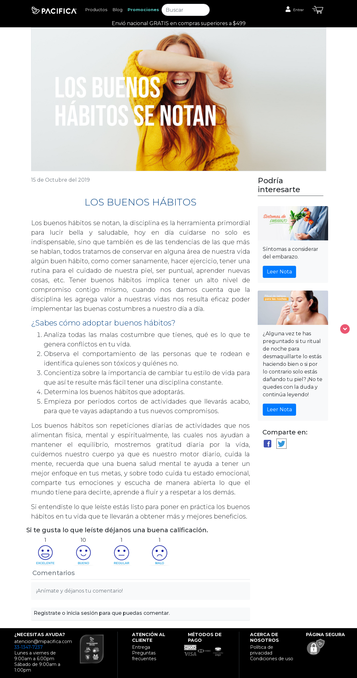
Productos (96, 9)
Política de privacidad (261, 650)
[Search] (186, 10)
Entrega (141, 647)
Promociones (143, 9)
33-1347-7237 (28, 647)
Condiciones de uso (271, 658)
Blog (117, 9)
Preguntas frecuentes (144, 655)
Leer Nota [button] (279, 272)
